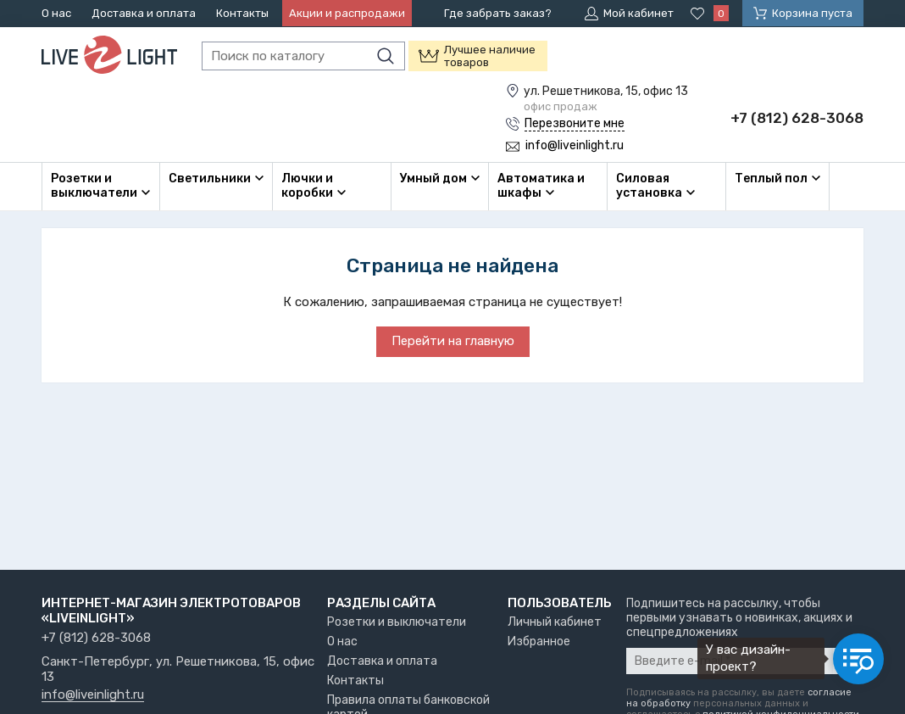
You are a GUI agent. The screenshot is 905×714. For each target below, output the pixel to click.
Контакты (242, 13)
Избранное (539, 641)
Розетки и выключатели (396, 622)
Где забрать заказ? (498, 13)
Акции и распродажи (347, 13)
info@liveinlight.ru (93, 695)
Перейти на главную (452, 341)
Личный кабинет (555, 622)
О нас (56, 13)
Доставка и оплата (144, 13)
